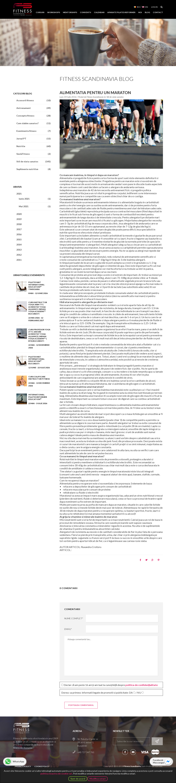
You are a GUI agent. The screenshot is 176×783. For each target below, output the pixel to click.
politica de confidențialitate (141, 684)
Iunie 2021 (35, 198)
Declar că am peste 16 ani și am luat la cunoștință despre (109, 684)
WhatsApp (18, 761)
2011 (19, 259)
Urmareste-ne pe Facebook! (125, 752)
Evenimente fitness (33, 131)
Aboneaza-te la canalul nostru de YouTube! (133, 752)
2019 (19, 219)
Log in (154, 7)
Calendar (99, 12)
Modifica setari (98, 778)
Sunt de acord (77, 778)
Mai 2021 (35, 206)
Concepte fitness (33, 115)
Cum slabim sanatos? (33, 123)
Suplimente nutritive (33, 169)
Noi (140, 12)
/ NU (138, 692)
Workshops (53, 12)
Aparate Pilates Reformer (121, 12)
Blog (147, 12)
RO (138, 7)
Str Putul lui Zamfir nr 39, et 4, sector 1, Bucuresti (87, 742)
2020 (19, 214)
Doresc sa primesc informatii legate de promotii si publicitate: (102, 692)
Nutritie (33, 146)
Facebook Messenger (159, 761)
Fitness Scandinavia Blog (96, 78)
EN (146, 7)
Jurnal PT (33, 138)
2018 (19, 224)
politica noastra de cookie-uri (56, 773)
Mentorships (70, 12)
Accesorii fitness (33, 100)
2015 (19, 239)
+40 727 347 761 (85, 752)
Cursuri (40, 12)
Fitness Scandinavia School (22, 9)
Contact (158, 12)
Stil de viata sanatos (115, 97)
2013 (19, 249)
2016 (19, 234)
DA (131, 692)
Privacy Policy (23, 766)
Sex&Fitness (33, 153)
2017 (19, 229)
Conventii (85, 12)
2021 (19, 193)
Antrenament (33, 108)
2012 (19, 254)
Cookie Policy (42, 766)
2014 (19, 244)
